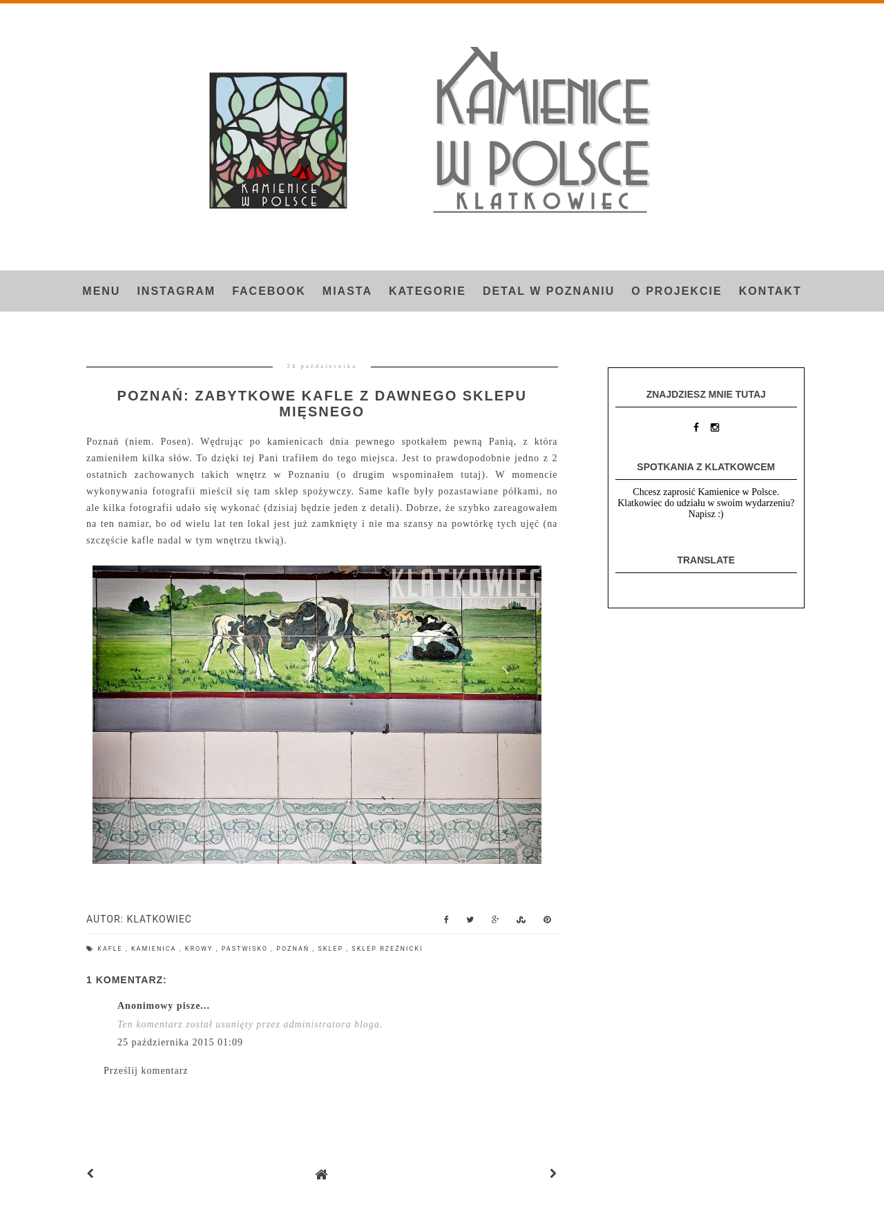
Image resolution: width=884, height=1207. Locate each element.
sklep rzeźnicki (387, 948)
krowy (200, 948)
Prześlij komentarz (146, 1070)
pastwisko (246, 948)
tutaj (471, 475)
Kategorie (427, 291)
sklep (332, 948)
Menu (101, 291)
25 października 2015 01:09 (180, 1042)
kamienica (155, 948)
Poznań (294, 948)
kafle (111, 948)
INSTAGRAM (176, 291)
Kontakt (770, 291)
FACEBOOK (269, 291)
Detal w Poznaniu (549, 291)
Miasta (347, 291)
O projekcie (676, 291)
